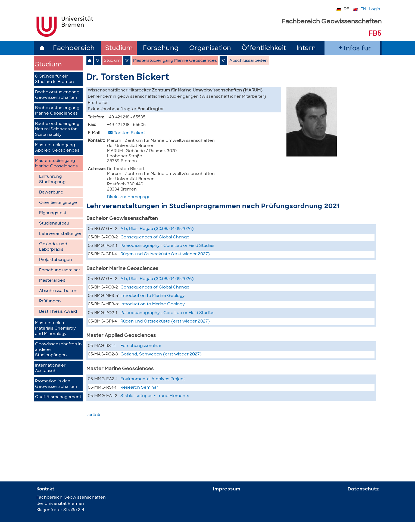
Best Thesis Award (58, 312)
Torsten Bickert (129, 133)
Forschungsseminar (59, 270)
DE (346, 9)
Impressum (227, 489)
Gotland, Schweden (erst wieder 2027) (161, 354)
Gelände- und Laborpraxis (53, 247)
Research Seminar (139, 388)
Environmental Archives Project (152, 379)
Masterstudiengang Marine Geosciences (56, 163)
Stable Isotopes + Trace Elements (154, 396)
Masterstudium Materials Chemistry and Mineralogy (55, 328)
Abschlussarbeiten (58, 291)
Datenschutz (363, 489)
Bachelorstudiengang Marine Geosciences (57, 111)
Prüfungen (50, 301)
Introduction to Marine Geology (152, 296)
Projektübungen (55, 260)
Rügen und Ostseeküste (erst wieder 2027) (165, 254)
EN (363, 9)
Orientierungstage (58, 203)
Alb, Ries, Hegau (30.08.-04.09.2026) (157, 229)
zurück (93, 415)
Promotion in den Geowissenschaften (56, 384)
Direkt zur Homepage (129, 197)
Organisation (210, 48)
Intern (306, 48)
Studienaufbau (54, 224)
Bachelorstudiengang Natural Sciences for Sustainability (57, 129)
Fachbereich (74, 48)
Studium (119, 48)
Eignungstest (52, 213)
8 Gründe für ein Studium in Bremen (54, 79)
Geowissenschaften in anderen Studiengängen (58, 349)
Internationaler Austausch (50, 368)
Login (374, 9)
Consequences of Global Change (154, 237)
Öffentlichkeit (264, 48)
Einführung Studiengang (52, 179)
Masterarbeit (52, 281)
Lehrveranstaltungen (61, 234)
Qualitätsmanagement (58, 397)
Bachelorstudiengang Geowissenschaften (57, 95)
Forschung (161, 48)
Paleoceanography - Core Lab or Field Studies (167, 246)
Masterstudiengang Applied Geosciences (57, 148)
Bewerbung (51, 193)
